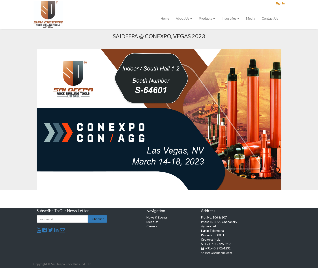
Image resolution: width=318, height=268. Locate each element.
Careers (151, 226)
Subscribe (97, 219)
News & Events (157, 217)
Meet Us (152, 222)
